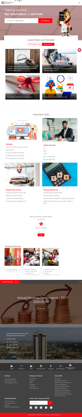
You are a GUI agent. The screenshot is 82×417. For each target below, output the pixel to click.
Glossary (32, 380)
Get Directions (13, 352)
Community (32, 386)
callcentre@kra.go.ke (12, 347)
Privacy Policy (47, 414)
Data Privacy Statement (61, 384)
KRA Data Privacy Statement (70, 367)
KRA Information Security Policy (63, 382)
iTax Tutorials (33, 378)
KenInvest (7, 405)
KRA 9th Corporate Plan (61, 380)
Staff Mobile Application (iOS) (62, 392)
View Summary (41, 308)
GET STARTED (45, 20)
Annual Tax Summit (9, 401)
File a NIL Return (10, 150)
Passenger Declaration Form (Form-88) (16, 192)
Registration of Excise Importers (14, 195)
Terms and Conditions (55, 414)
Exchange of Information (61, 388)
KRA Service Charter (60, 395)
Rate (41, 235)
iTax (44, 148)
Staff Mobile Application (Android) (63, 394)
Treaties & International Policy (62, 386)
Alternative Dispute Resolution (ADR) (52, 192)
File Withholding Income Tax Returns (15, 155)
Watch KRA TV (48, 44)
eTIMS (45, 153)
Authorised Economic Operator (51, 195)
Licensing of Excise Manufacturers (14, 198)
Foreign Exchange (7, 282)
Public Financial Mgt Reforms (12, 407)
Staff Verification (60, 367)
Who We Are (58, 378)
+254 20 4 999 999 (12, 342)
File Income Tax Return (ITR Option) (15, 152)
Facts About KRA (34, 388)
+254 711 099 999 (12, 344)
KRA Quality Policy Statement (62, 390)
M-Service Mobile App (49, 159)
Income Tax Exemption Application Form (16, 201)
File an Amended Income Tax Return (15, 158)
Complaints (50, 366)
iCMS (44, 150)
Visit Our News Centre (34, 44)
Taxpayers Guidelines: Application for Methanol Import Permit (58, 198)
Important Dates (41, 367)
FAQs (31, 367)
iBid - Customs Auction (49, 156)
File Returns (21, 367)
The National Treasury (10, 403)
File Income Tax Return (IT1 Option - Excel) (17, 147)
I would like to (10, 20)
